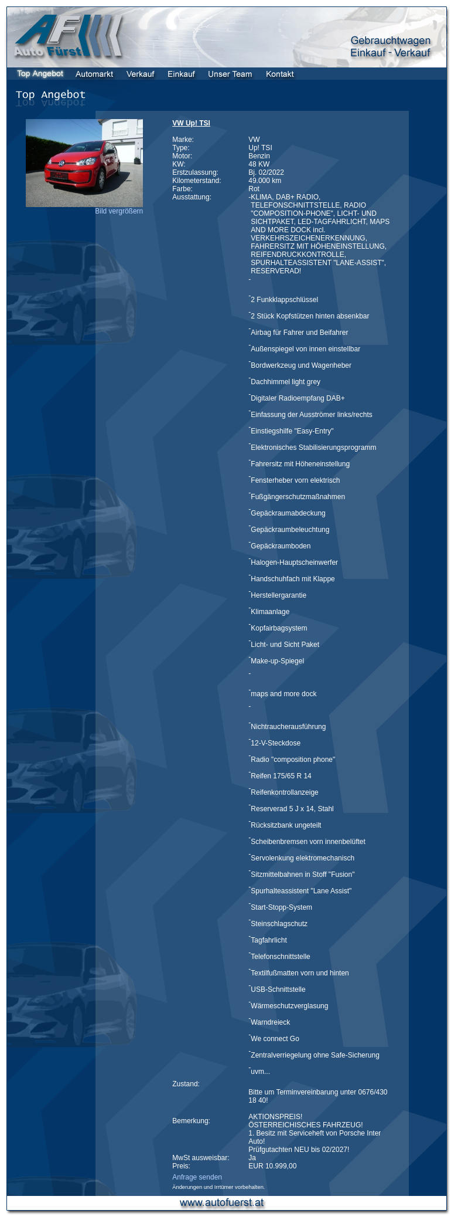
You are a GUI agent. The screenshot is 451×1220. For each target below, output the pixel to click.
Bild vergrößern (119, 211)
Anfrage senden (197, 1177)
